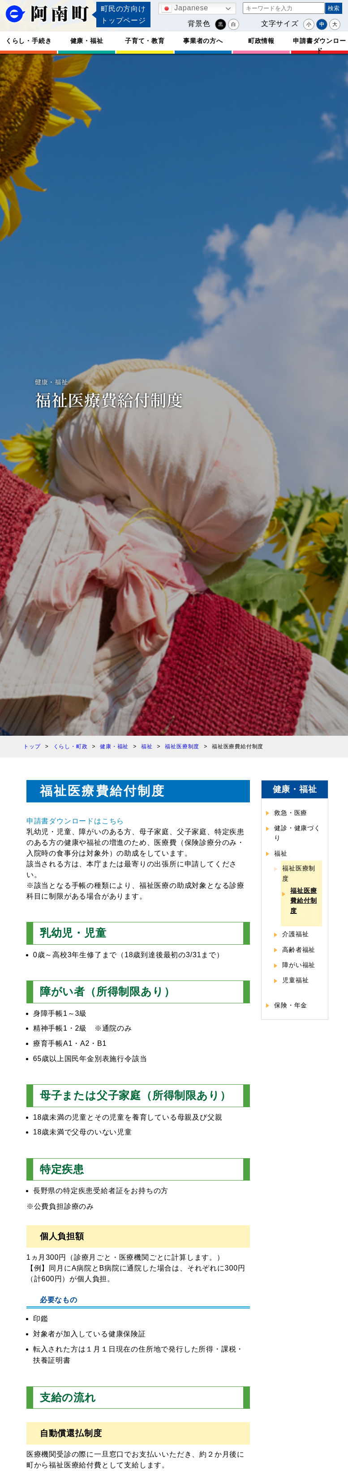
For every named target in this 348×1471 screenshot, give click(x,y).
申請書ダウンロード (319, 45)
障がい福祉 (298, 964)
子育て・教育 (145, 40)
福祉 (281, 853)
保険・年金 (290, 1005)
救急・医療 (290, 812)
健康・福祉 (86, 40)
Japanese (184, 8)
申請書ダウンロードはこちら (75, 821)
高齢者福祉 (298, 949)
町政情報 (261, 40)
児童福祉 (295, 980)
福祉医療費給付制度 (303, 900)
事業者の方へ (203, 40)
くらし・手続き (28, 40)
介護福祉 (295, 934)
